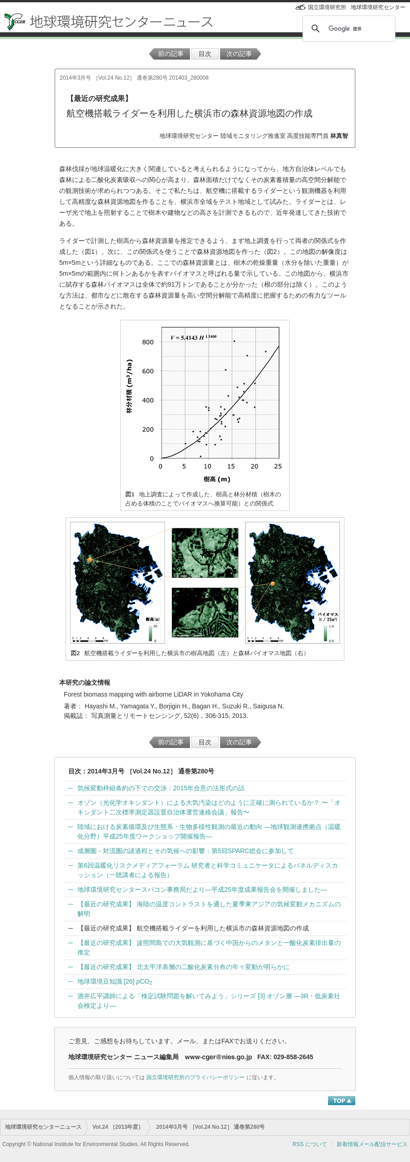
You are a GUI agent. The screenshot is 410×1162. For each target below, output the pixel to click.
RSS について (309, 1144)
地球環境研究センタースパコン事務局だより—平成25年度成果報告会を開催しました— (202, 889)
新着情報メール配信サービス (372, 1144)
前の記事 (171, 53)
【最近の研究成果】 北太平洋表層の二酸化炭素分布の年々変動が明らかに (183, 966)
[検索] (347, 28)
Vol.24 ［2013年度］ (118, 1127)
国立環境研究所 (327, 7)
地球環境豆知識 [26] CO (114, 981)
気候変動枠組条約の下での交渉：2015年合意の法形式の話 (161, 788)
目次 (205, 53)
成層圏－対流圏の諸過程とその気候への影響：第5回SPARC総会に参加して (185, 850)
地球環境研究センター (378, 7)
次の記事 (239, 53)
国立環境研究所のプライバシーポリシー (195, 1077)
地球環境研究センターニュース (43, 1127)
